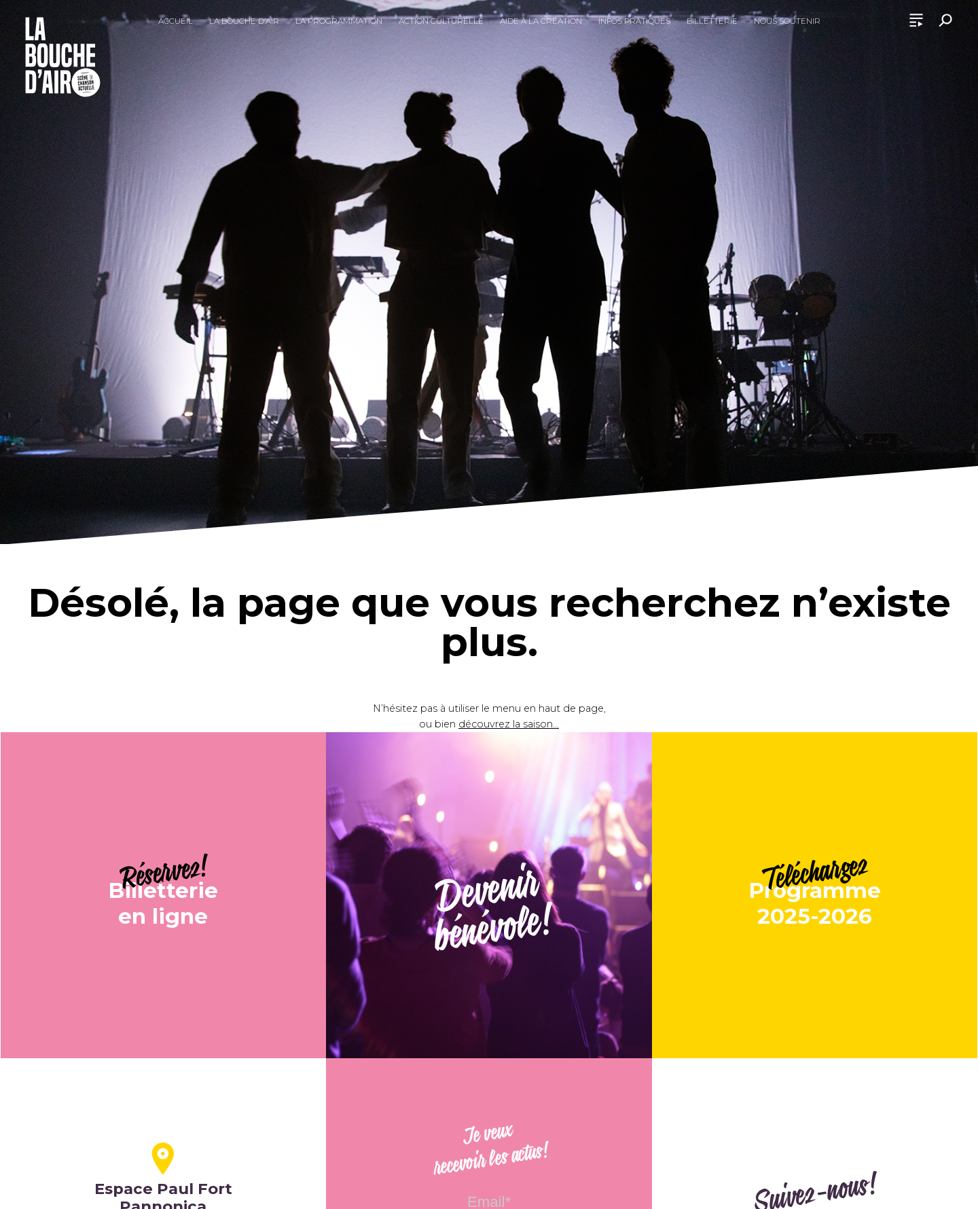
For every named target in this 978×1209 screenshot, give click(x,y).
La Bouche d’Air (244, 21)
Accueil (175, 21)
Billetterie (712, 21)
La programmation (338, 21)
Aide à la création (541, 21)
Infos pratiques (634, 21)
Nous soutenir (787, 21)
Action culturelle (441, 21)
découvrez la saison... (508, 724)
